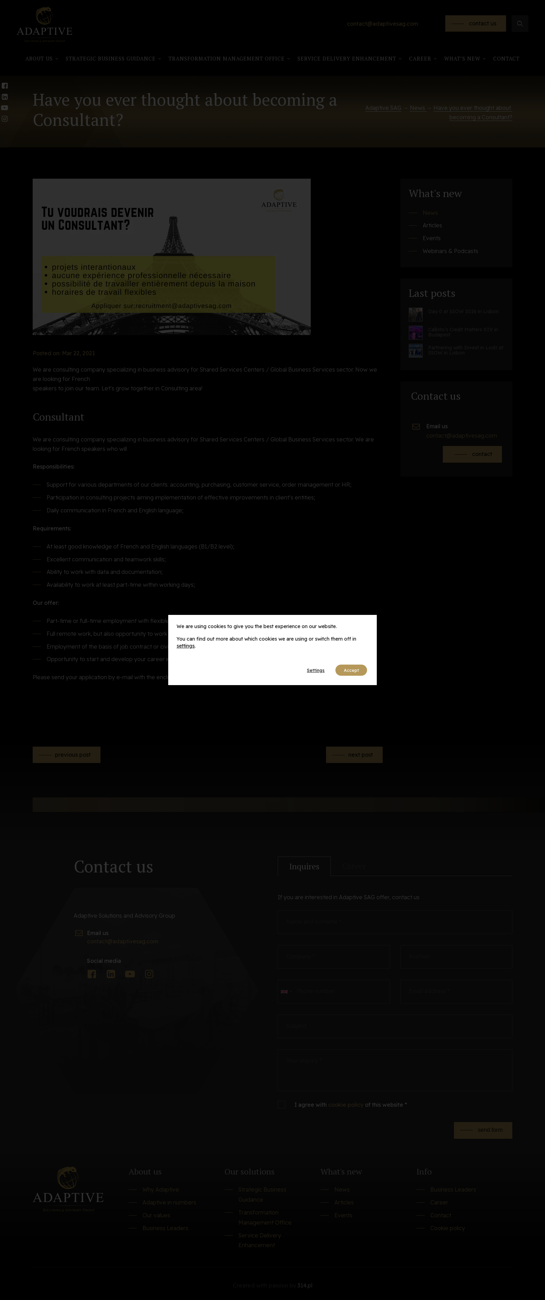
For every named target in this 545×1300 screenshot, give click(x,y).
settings (186, 645)
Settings (307, 670)
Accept (348, 670)
